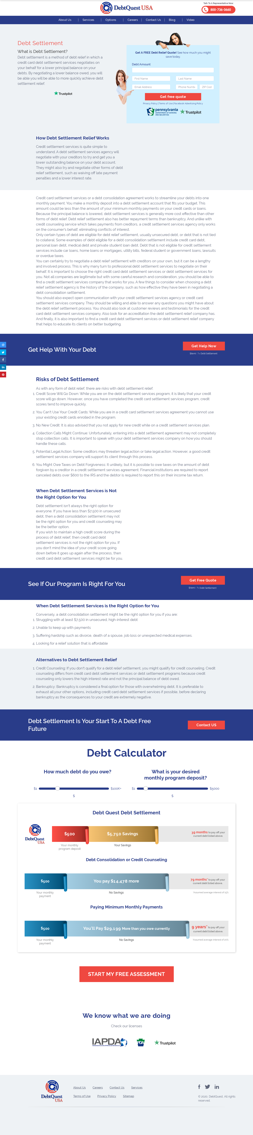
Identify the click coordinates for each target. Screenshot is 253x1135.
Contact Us (153, 20)
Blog (172, 20)
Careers (133, 20)
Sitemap (128, 1096)
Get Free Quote (203, 580)
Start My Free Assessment (126, 974)
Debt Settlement (209, 354)
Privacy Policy (150, 103)
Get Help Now (204, 346)
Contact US (206, 725)
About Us (65, 20)
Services (88, 20)
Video (191, 20)
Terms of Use (166, 103)
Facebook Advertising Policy (188, 103)
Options (110, 20)
